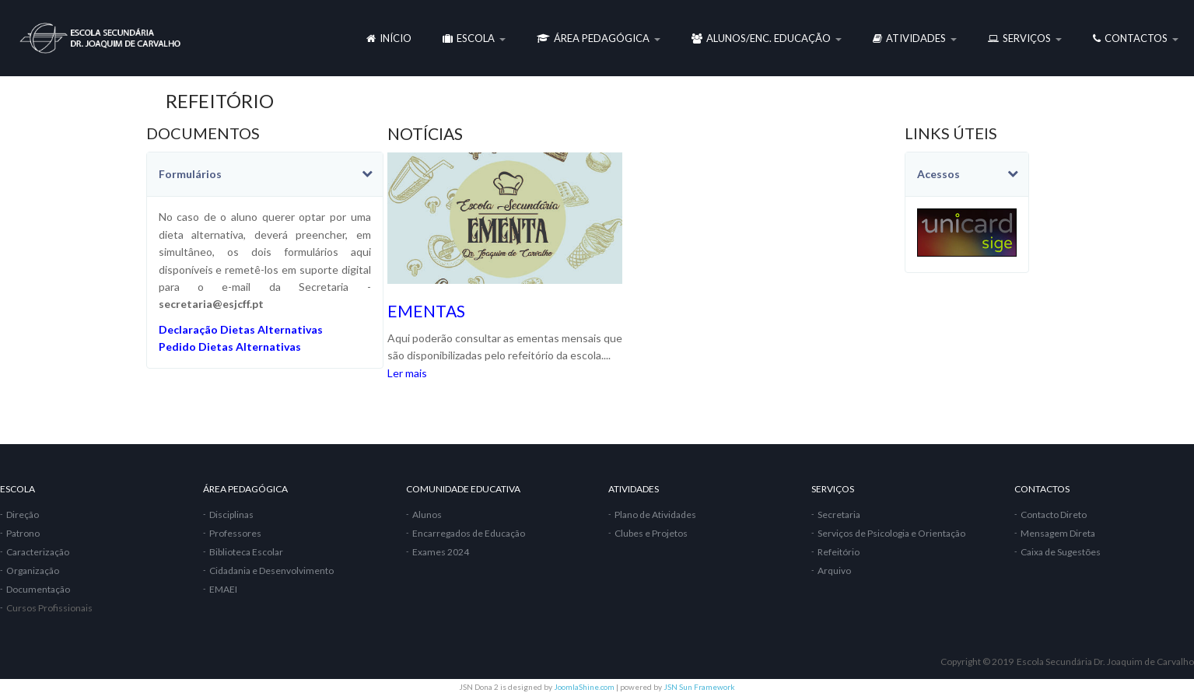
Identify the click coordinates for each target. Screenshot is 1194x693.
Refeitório (839, 552)
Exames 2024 (440, 552)
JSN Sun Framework (699, 686)
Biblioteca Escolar (246, 552)
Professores (235, 533)
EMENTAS (426, 310)
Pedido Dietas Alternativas (230, 346)
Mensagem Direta (1058, 533)
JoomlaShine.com (584, 686)
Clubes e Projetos (651, 533)
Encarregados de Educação (468, 533)
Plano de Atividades (655, 514)
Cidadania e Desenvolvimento (271, 570)
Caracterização (37, 552)
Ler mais (407, 373)
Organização (32, 570)
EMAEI (223, 589)
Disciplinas (231, 514)
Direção (22, 514)
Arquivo (834, 570)
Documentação (38, 589)
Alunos (427, 514)
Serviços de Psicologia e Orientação (891, 533)
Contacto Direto (1054, 514)
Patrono (23, 533)
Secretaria (839, 514)
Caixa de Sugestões (1061, 552)
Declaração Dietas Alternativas (241, 329)
